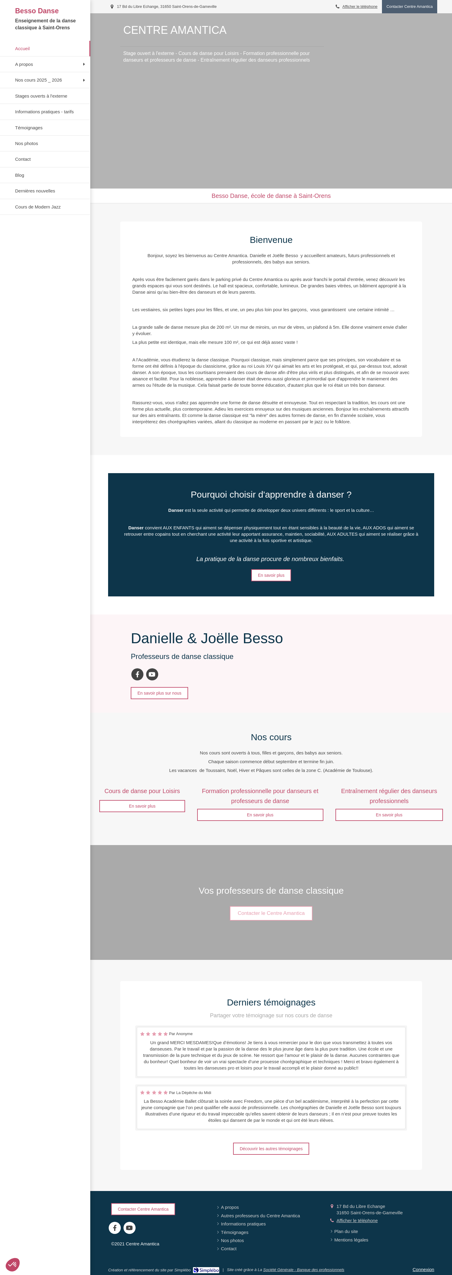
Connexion (423, 1269)
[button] (12, 1264)
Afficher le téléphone (359, 6)
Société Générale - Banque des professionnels (303, 1269)
